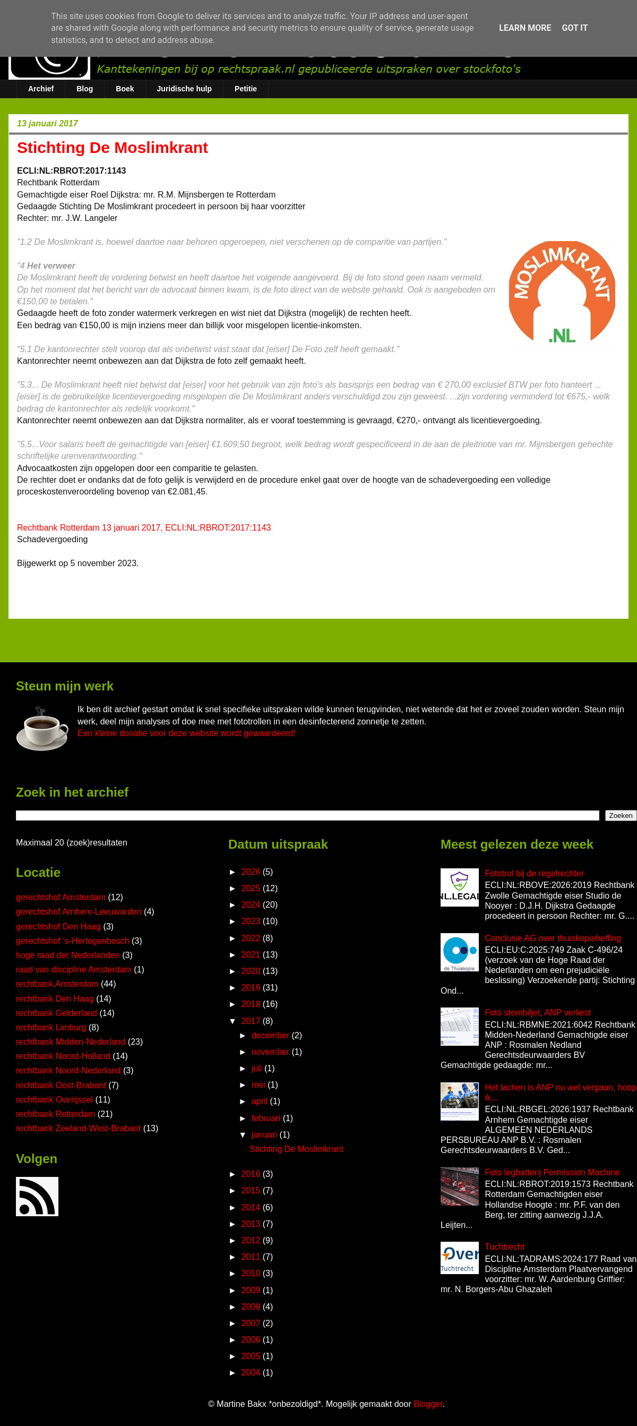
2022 (252, 938)
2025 (252, 888)
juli (258, 1068)
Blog (84, 88)
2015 (252, 1190)
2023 (252, 921)
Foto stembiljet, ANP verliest (538, 1012)
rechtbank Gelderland (56, 1013)
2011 (252, 1256)
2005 (252, 1356)
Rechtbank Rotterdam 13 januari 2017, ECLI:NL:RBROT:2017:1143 (144, 527)
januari (265, 1134)
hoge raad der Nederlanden (68, 955)
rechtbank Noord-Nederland (68, 1070)
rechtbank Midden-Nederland (70, 1041)
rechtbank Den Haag (55, 998)
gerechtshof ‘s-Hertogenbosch (72, 940)
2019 (252, 987)
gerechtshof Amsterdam (61, 897)
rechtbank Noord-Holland (63, 1056)
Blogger (428, 1403)
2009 (252, 1290)
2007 (252, 1323)
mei (260, 1084)
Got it (575, 28)
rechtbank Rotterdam (55, 1113)
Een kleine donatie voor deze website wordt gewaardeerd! (187, 733)
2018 (252, 1004)
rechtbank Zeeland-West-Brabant (78, 1128)
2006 (252, 1339)
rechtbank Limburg (51, 1027)
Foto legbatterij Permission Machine (552, 1172)
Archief (41, 88)
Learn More (525, 28)
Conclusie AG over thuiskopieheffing (553, 938)
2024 (252, 904)
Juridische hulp (184, 88)
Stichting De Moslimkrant (296, 1149)
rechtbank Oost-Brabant (61, 1085)
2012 (252, 1240)
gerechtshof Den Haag (58, 926)
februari (267, 1118)
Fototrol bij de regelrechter (534, 873)
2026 (252, 871)
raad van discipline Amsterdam (74, 969)
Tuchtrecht (504, 1246)
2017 (252, 1021)
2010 (252, 1273)
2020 (252, 971)
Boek (125, 88)
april (261, 1101)
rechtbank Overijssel (54, 1099)
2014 (252, 1207)
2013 (252, 1223)
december (272, 1035)
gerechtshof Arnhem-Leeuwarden (79, 911)
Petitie (246, 88)
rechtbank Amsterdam (57, 983)
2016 (252, 1174)
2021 (252, 954)
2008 (252, 1306)
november (272, 1051)
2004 (252, 1372)
